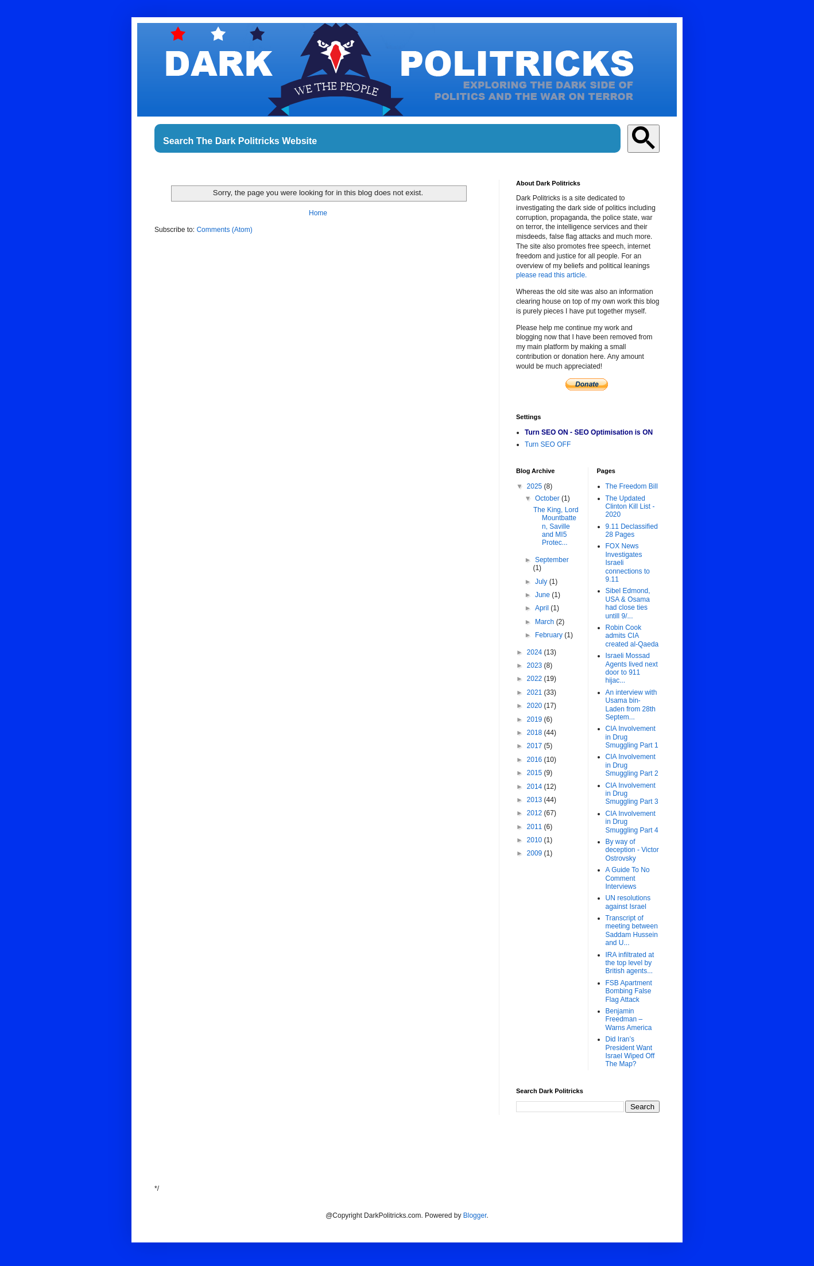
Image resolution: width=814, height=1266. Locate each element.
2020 (535, 706)
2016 (535, 760)
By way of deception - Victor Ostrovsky (632, 850)
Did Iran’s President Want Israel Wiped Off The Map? (630, 1051)
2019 (535, 719)
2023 (535, 665)
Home (318, 213)
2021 (535, 692)
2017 (535, 746)
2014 (535, 787)
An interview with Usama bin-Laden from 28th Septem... (631, 704)
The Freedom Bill (632, 486)
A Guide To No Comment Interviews (628, 878)
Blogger (475, 1215)
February (549, 635)
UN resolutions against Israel (628, 902)
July (542, 582)
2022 (535, 679)
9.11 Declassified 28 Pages (632, 530)
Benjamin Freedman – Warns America (629, 1019)
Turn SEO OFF (548, 444)
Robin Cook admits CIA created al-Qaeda (632, 636)
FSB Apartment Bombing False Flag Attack (629, 991)
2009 (535, 853)
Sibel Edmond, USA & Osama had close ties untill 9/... (628, 603)
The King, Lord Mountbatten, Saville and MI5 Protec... (556, 526)
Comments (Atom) (224, 230)
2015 (535, 773)
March (545, 622)
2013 (535, 800)
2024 (535, 652)
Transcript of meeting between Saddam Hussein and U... (632, 930)
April (543, 608)
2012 (535, 813)
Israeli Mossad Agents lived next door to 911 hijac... (632, 668)
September (552, 560)
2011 (535, 827)
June (543, 595)
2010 (535, 840)
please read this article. (551, 275)
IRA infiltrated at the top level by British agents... (630, 963)
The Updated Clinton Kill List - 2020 (630, 506)
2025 (535, 486)
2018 (535, 733)
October (548, 498)
